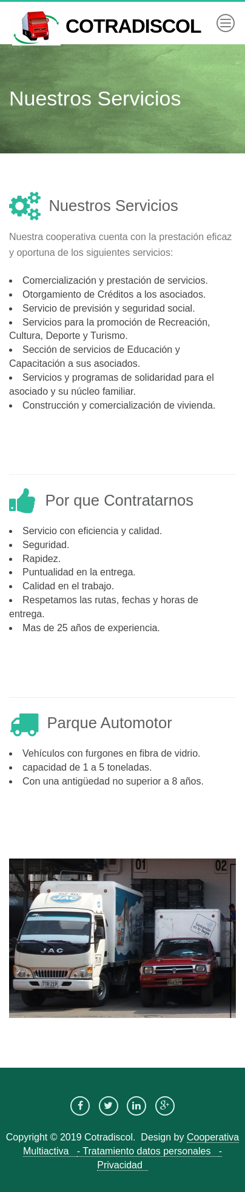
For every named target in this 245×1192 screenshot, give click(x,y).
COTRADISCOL (106, 14)
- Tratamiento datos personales (148, 1151)
